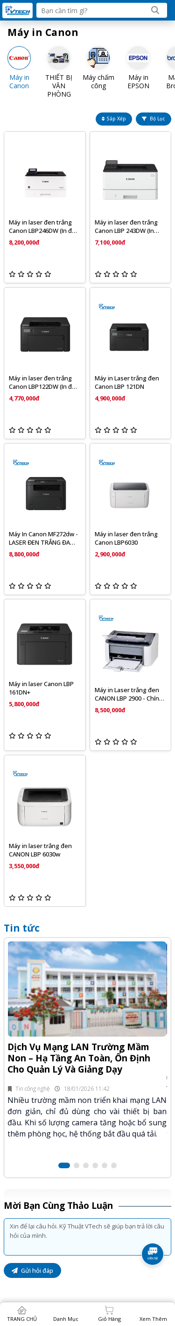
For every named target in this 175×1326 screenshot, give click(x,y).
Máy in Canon (42, 32)
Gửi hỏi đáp (32, 1270)
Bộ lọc (153, 118)
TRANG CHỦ (22, 1318)
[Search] (155, 10)
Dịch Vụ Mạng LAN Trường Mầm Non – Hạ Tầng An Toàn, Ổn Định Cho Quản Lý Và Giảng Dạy (78, 1058)
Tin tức (22, 927)
